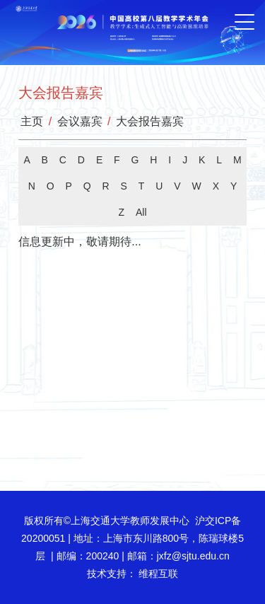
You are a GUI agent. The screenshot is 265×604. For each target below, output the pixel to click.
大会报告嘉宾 (150, 121)
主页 (31, 121)
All (141, 212)
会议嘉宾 (79, 121)
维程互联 (157, 573)
